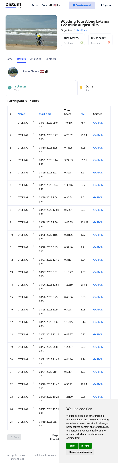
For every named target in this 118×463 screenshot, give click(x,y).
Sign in (105, 5)
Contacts (50, 59)
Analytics (35, 59)
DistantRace (80, 30)
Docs (44, 5)
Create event (82, 5)
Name (21, 114)
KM (83, 114)
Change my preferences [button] (80, 452)
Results (21, 59)
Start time (45, 114)
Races (35, 5)
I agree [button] (72, 446)
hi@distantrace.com (45, 455)
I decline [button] (85, 446)
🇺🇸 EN (55, 5)
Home (9, 59)
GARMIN (98, 122)
